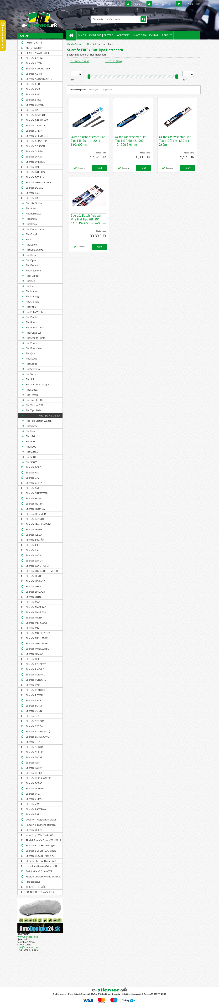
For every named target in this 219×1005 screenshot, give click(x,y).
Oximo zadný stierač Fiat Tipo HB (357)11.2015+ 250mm (175, 140)
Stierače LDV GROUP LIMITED (42, 571)
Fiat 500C (31, 447)
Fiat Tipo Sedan (34, 410)
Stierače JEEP (33, 545)
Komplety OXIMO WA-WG (39, 835)
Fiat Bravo (31, 224)
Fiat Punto (31, 322)
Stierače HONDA (34, 503)
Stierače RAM (33, 685)
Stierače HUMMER (36, 514)
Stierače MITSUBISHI (37, 643)
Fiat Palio (31, 307)
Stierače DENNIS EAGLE (38, 182)
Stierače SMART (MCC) (38, 731)
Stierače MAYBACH (36, 612)
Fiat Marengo (33, 296)
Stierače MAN (33, 602)
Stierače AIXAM (34, 63)
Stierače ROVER (34, 695)
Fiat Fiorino (32, 265)
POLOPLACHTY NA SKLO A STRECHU (40, 892)
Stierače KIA (32, 550)
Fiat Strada (31, 390)
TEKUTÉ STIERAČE (36, 887)
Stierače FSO (32, 472)
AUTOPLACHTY (34, 43)
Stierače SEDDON (35, 721)
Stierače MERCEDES (36, 623)
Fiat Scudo (31, 358)
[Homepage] (72, 35)
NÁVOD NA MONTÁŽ (145, 35)
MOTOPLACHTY (34, 48)
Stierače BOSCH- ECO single (41, 851)
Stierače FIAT (33, 198)
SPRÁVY (167, 35)
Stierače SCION (34, 711)
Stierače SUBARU (35, 747)
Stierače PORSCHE (36, 680)
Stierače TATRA (34, 768)
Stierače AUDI (33, 84)
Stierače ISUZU (34, 529)
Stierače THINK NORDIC (38, 778)
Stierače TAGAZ (34, 757)
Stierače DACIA (34, 156)
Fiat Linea (31, 286)
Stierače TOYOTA (35, 788)
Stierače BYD (33, 110)
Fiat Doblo (31, 245)
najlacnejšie (93, 89)
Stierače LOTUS (34, 597)
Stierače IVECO (34, 535)
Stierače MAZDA (34, 617)
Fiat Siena (31, 374)
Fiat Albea (31, 208)
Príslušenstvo (33, 882)
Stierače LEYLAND (35, 581)
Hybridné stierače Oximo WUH (42, 866)
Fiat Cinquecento (35, 229)
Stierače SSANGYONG (37, 737)
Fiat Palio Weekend (36, 312)
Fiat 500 (30, 441)
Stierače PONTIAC (35, 674)
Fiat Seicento (33, 369)
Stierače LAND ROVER (38, 566)
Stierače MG (32, 628)
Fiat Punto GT (33, 343)
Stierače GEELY (34, 483)
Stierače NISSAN (34, 654)
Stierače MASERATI (36, 607)
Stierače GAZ (33, 478)
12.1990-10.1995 (79, 61)
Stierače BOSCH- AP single (40, 845)
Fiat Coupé (31, 234)
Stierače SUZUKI (34, 752)
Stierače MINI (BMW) (37, 638)
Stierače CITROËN (35, 146)
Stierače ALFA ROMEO (38, 68)
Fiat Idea (30, 281)
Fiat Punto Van (34, 348)
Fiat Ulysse (32, 426)
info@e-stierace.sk (27, 947)
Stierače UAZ (33, 794)
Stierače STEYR (34, 742)
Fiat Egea (31, 260)
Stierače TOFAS (34, 783)
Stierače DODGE (34, 188)
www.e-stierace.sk (27, 937)
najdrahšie (107, 89)
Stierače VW (32, 804)
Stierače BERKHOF (36, 105)
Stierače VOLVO (34, 799)
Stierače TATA (33, 762)
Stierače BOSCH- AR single (40, 856)
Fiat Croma (31, 239)
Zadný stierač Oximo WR (39, 871)
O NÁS (82, 35)
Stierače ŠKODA (34, 726)
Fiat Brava (31, 219)
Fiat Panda (31, 317)
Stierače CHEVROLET (37, 136)
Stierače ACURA (34, 58)
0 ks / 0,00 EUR (191, 4)
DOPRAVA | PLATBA (101, 35)
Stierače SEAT (33, 716)
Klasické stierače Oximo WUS (41, 861)
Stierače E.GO (33, 193)
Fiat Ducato (32, 255)
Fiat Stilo (30, 379)
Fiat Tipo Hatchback (49, 415)
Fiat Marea (31, 291)
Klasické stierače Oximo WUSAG (43, 876)
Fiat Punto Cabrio (35, 327)
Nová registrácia (162, 4)
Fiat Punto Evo (34, 333)
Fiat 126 (30, 436)
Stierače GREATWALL (37, 493)
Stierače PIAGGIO (35, 669)
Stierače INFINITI (35, 519)
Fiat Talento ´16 (34, 400)
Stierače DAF (33, 167)
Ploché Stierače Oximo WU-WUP (43, 840)
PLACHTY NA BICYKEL (37, 53)
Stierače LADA (33, 555)
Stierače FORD (33, 467)
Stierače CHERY (34, 131)
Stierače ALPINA (34, 74)
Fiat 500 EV (32, 452)
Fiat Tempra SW (34, 405)
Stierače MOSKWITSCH (38, 649)
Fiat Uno (30, 431)
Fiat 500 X (31, 462)
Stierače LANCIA (34, 560)
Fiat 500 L (31, 457)
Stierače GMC (33, 488)
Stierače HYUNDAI (35, 509)
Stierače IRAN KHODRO (38, 524)
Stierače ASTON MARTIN (39, 79)
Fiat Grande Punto (35, 338)
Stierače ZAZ (32, 814)
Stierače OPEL (33, 659)
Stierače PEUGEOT (36, 664)
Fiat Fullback (32, 276)
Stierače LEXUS (34, 576)
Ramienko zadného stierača (41, 825)
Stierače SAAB (33, 700)
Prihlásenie (138, 4)
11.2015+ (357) (113, 61)
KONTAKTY (123, 35)
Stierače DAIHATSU (36, 172)
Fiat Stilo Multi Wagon (38, 384)
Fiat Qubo (31, 353)
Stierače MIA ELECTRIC (38, 633)
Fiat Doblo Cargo (35, 250)
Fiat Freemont (33, 270)
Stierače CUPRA (34, 151)
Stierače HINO (33, 498)
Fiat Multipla (32, 301)
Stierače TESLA (34, 773)
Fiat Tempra (32, 395)
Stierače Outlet (34, 830)
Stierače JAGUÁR (35, 540)
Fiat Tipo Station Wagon (39, 421)
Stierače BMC (33, 94)
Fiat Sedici (31, 364)
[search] (143, 19)
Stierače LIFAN (34, 586)
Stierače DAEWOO (35, 162)
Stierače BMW (33, 99)
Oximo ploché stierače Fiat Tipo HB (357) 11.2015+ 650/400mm (88, 140)
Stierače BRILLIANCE (37, 120)
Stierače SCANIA (34, 705)
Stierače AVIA (33, 89)
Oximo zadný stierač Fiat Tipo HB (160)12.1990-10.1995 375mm (130, 140)
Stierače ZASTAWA (36, 809)
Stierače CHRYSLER (36, 141)
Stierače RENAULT (35, 690)
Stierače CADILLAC (36, 125)
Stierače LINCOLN (35, 592)
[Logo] (39, 19)
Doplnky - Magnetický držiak (41, 819)
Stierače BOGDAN (35, 115)
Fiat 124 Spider (34, 203)
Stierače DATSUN (35, 177)
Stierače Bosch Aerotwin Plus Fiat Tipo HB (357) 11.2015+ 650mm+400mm (89, 219)
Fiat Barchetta (33, 213)
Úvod (70, 44)
